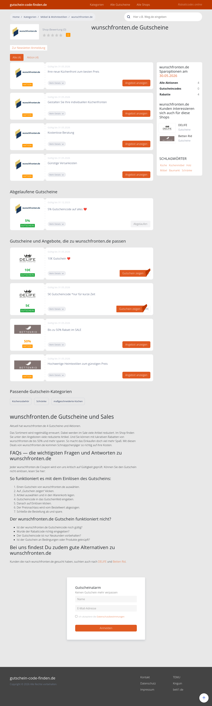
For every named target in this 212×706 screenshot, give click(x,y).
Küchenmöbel (176, 165)
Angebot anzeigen (136, 83)
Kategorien (97, 5)
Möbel (163, 170)
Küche (163, 165)
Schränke (187, 170)
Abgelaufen (140, 224)
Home (16, 17)
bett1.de (178, 689)
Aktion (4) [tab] (32, 57)
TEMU (176, 677)
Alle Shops (143, 5)
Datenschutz (148, 683)
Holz (188, 165)
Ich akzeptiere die (101, 616)
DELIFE (102, 561)
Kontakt (145, 677)
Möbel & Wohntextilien (54, 17)
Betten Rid (119, 561)
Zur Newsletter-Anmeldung (28, 48)
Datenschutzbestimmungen (110, 616)
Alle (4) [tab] (17, 57)
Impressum (147, 689)
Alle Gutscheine (120, 5)
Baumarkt (174, 170)
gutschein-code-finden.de (28, 5)
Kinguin (177, 683)
